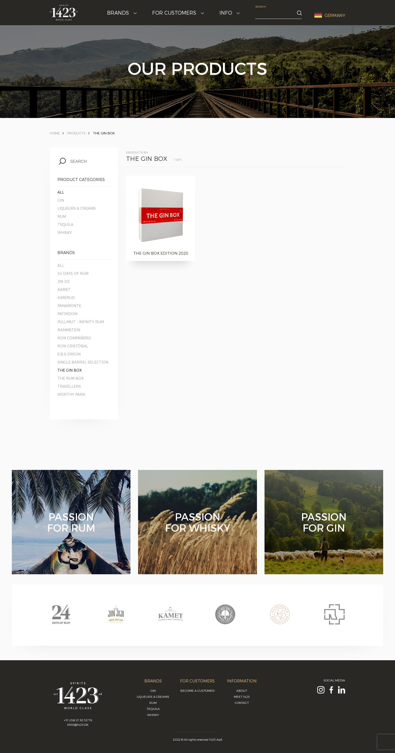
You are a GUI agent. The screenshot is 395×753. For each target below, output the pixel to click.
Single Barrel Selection (82, 362)
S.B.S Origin (69, 354)
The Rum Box (70, 378)
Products (76, 133)
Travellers (69, 386)
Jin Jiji (63, 281)
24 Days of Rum (72, 273)
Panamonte (69, 306)
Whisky (64, 232)
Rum (61, 216)
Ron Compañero (74, 338)
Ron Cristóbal (72, 346)
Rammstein (68, 330)
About (241, 690)
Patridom (67, 314)
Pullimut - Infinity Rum (80, 322)
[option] (61, 619)
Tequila (65, 224)
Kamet (64, 289)
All (60, 192)
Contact (242, 702)
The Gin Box (104, 133)
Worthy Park (71, 394)
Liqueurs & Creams (76, 208)
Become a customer (197, 690)
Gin (60, 200)
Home (55, 133)
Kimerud (66, 297)
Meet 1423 (242, 696)
